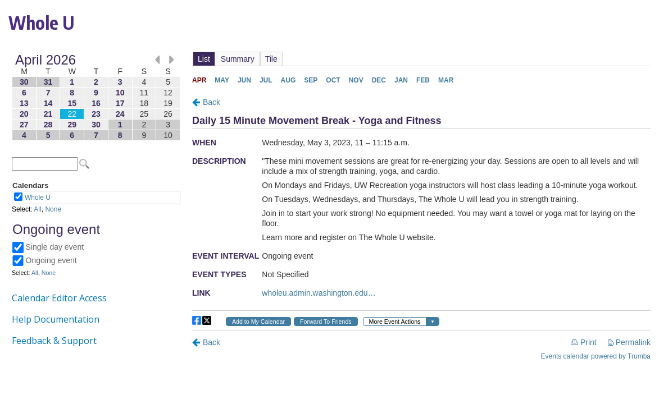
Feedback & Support (54, 340)
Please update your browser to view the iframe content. (96, 97)
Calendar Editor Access (59, 298)
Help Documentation (55, 319)
